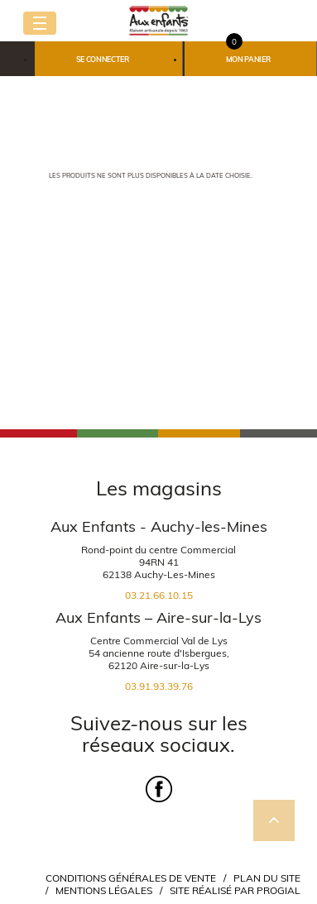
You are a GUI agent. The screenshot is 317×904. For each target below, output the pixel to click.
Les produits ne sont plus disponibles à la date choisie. (150, 175)
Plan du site (266, 878)
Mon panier (248, 59)
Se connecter (102, 59)
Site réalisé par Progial (235, 890)
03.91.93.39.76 (159, 686)
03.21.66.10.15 (159, 595)
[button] (108, 58)
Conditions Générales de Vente (131, 878)
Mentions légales (103, 890)
